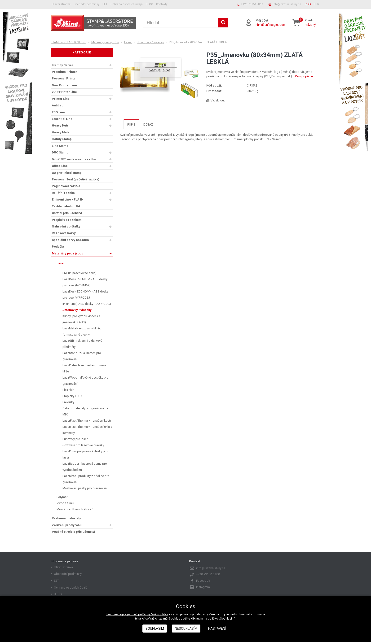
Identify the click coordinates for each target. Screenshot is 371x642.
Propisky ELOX (72, 396)
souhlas (162, 614)
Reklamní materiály (66, 518)
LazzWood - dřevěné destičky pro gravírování (85, 380)
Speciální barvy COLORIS (70, 240)
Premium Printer (64, 72)
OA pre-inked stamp (67, 173)
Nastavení (217, 628)
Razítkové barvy (64, 233)
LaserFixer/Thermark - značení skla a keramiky (87, 430)
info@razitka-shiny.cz (287, 4)
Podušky (58, 246)
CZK (308, 4)
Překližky (68, 402)
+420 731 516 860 (208, 574)
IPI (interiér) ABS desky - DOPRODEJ (86, 304)
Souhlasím (155, 628)
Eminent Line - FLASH (68, 199)
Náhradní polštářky (66, 226)
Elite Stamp (60, 146)
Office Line (60, 166)
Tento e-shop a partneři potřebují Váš (131, 614)
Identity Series (62, 65)
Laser (61, 263)
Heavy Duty (60, 125)
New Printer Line (64, 85)
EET (104, 4)
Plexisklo (68, 390)
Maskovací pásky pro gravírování (84, 488)
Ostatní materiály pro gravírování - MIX (85, 411)
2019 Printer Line (64, 92)
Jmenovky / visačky (77, 310)
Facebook (203, 580)
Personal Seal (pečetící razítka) (75, 179)
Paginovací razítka (66, 186)
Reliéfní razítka (63, 193)
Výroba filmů (65, 503)
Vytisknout (218, 100)
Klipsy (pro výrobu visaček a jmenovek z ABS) (81, 319)
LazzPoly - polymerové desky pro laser (85, 454)
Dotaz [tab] (148, 124)
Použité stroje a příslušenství (73, 531)
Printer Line (61, 98)
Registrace (277, 24)
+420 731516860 (252, 4)
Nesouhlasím (186, 628)
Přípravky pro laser (75, 439)
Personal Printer (64, 78)
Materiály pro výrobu (67, 253)
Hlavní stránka (61, 4)
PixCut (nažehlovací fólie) (79, 273)
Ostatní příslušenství (67, 213)
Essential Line (62, 119)
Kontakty (162, 4)
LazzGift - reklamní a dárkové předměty (82, 344)
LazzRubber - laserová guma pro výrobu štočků (84, 467)
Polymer (62, 497)
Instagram (203, 587)
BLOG (149, 4)
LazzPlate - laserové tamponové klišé (84, 368)
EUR (316, 4)
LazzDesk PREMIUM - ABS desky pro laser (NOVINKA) (84, 282)
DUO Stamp (60, 152)
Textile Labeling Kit (66, 206)
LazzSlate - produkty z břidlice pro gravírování (85, 479)
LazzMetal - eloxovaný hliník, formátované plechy (81, 331)
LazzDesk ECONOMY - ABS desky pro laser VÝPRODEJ (85, 294)
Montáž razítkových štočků (75, 509)
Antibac (57, 105)
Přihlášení (261, 24)
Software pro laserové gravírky (83, 445)
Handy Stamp (62, 139)
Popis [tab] (131, 124)
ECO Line (58, 112)
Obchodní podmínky (86, 4)
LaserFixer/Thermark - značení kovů (86, 420)
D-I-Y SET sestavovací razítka (74, 159)
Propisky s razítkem (67, 220)
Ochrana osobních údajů (126, 4)
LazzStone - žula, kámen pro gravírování (81, 356)
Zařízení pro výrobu (67, 525)
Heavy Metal (61, 132)
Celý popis (304, 76)
